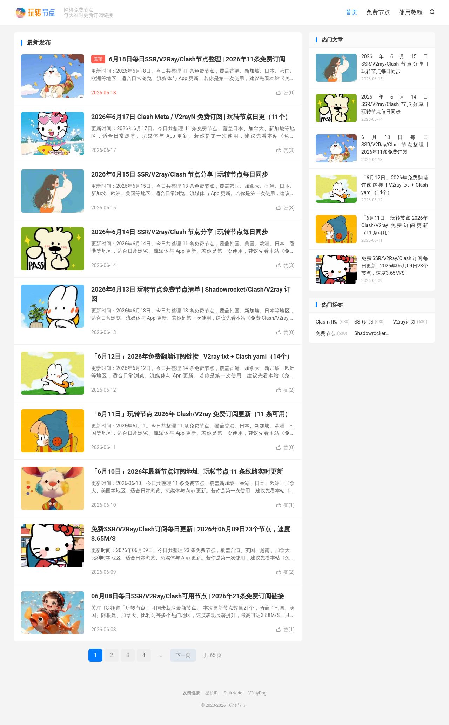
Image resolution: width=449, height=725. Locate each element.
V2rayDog (257, 693)
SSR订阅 (369, 322)
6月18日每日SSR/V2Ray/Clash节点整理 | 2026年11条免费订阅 (197, 59)
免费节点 (378, 12)
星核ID (211, 693)
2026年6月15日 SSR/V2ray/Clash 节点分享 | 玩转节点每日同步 (179, 174)
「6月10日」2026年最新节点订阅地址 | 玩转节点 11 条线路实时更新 (187, 471)
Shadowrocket (371, 333)
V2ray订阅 (410, 322)
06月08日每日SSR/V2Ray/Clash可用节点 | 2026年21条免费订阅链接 (187, 596)
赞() (285, 92)
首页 (351, 12)
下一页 (183, 655)
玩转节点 (35, 12)
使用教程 (411, 12)
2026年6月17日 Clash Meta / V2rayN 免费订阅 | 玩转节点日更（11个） (191, 116)
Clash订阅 (333, 322)
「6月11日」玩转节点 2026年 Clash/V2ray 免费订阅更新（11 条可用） (191, 414)
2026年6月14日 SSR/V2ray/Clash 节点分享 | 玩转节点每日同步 (179, 231)
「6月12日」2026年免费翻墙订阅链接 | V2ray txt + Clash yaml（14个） (192, 356)
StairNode (233, 693)
